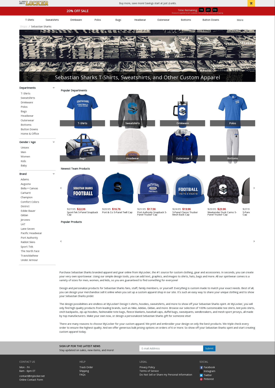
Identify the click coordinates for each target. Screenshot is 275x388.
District (25, 206)
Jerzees (25, 219)
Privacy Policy (147, 367)
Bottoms (186, 19)
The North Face (30, 251)
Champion (26, 197)
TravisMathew (29, 255)
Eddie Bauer (28, 210)
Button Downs (210, 19)
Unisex (25, 147)
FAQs (82, 374)
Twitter (205, 375)
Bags (118, 19)
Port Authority (29, 237)
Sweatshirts (52, 19)
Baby (24, 165)
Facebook (207, 367)
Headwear (140, 19)
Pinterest (206, 379)
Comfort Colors (30, 201)
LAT (23, 224)
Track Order (86, 367)
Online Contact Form (31, 379)
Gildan (24, 215)
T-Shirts (29, 19)
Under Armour (29, 259)
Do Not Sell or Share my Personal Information (165, 374)
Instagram (207, 371)
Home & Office (30, 133)
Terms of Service (149, 371)
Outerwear (163, 19)
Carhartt (26, 192)
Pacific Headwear (31, 233)
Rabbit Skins (28, 242)
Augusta (26, 183)
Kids (23, 161)
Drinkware (76, 19)
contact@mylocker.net (32, 376)
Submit (209, 348)
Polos (97, 19)
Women (25, 156)
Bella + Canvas (29, 188)
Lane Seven (28, 228)
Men (23, 152)
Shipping (84, 371)
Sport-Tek (27, 246)
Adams (25, 179)
